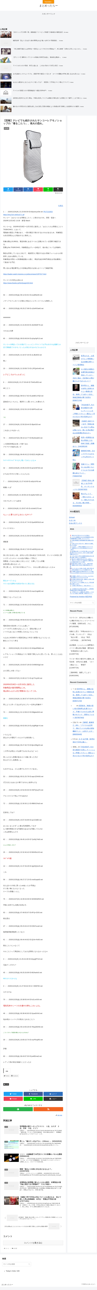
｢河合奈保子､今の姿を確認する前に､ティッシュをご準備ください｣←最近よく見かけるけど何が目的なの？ (84, 411)
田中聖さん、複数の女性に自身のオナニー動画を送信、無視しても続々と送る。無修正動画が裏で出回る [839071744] (83, 695)
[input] (82, 603)
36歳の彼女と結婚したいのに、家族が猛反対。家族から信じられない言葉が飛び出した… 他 (81, 565)
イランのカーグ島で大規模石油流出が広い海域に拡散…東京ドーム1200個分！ (82, 556)
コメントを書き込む (33, 1246)
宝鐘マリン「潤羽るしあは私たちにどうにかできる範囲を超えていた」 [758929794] (83, 470)
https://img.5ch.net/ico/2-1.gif (13, 215)
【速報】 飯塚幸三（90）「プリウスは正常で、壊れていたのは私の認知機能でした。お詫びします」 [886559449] (83, 728)
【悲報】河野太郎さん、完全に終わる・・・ (83, 585)
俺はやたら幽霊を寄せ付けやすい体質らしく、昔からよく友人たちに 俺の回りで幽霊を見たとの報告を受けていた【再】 (81, 560)
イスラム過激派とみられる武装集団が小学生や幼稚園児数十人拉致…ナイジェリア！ (82, 538)
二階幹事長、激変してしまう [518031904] (80, 674)
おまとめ (72, 520)
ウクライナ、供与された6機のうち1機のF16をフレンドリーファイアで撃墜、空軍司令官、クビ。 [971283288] (82, 622)
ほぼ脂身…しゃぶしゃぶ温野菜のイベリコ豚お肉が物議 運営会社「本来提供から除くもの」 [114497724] (81, 649)
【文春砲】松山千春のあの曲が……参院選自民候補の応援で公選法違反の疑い (82, 589)
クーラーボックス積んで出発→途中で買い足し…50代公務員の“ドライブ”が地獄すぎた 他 (82, 569)
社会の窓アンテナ (75, 523)
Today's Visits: (11, 1274)
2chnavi (72, 517)
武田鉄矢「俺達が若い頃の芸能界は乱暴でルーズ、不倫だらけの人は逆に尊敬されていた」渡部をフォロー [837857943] (83, 712)
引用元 (60, 206)
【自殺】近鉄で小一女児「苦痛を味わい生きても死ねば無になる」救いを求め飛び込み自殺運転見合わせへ (83, 427)
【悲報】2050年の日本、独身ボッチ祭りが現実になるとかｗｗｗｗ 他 (82, 580)
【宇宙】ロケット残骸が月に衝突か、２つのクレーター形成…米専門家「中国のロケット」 (82, 592)
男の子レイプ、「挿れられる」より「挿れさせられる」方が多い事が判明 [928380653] (83, 500)
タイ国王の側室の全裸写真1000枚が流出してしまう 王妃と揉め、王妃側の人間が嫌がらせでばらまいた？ (84, 375)
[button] (93, 603)
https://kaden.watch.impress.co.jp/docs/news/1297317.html (24, 274)
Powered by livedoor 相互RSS (81, 597)
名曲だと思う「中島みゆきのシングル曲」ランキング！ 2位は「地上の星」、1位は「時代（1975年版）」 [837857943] (81, 635)
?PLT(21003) (48, 212)
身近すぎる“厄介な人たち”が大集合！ (81, 535)
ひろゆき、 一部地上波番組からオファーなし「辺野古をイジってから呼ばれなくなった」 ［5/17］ (81, 548)
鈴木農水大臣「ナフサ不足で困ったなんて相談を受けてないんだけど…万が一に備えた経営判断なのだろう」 (82, 553)
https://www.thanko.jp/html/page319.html (18, 283)
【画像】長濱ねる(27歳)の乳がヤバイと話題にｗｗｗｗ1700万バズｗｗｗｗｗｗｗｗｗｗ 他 (82, 572)
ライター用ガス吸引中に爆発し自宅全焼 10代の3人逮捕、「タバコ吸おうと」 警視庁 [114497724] (81, 663)
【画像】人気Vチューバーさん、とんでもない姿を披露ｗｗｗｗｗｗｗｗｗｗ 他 (81, 576)
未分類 (6, 1084)
